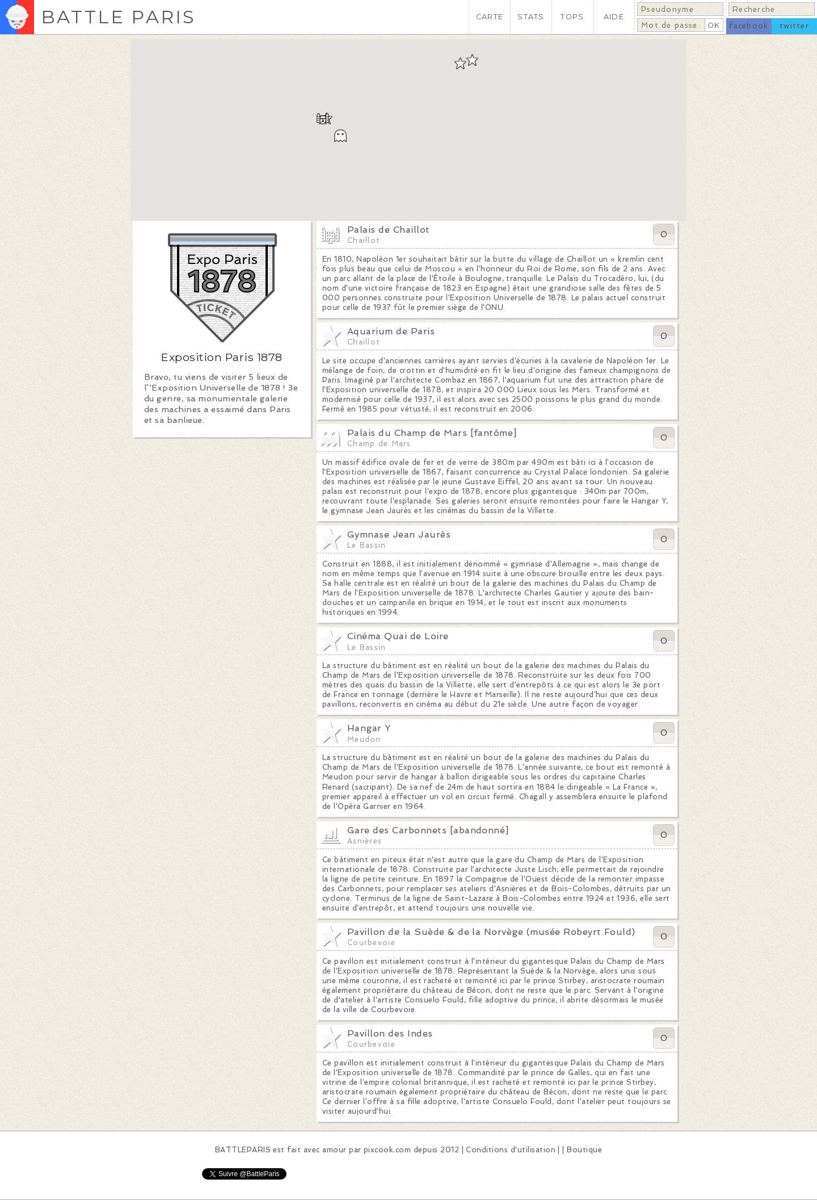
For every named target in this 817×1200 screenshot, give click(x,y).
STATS (530, 16)
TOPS (572, 16)
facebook (748, 26)
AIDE (614, 16)
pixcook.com (387, 1150)
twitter (794, 26)
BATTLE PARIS (118, 17)
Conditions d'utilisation (510, 1150)
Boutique (584, 1150)
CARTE (489, 16)
